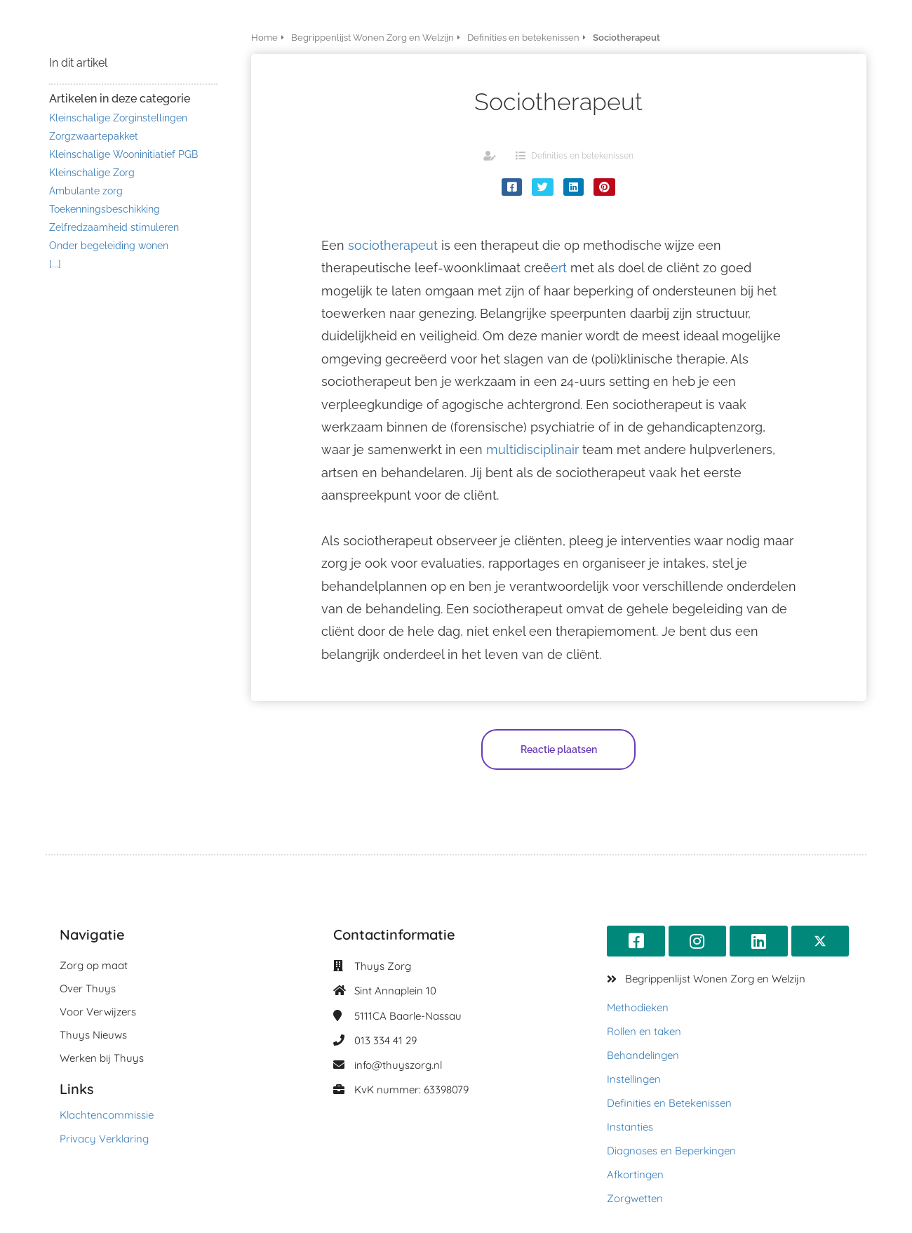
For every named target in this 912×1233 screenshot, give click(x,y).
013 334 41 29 (385, 1040)
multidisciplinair (532, 449)
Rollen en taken (644, 1031)
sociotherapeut (393, 245)
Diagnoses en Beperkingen (671, 1150)
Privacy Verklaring (104, 1138)
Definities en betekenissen (582, 156)
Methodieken (638, 1007)
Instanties (630, 1126)
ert (559, 267)
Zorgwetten (635, 1198)
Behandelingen (643, 1055)
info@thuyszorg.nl (398, 1065)
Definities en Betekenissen (669, 1102)
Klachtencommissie (107, 1114)
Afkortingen (635, 1174)
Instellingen (634, 1079)
